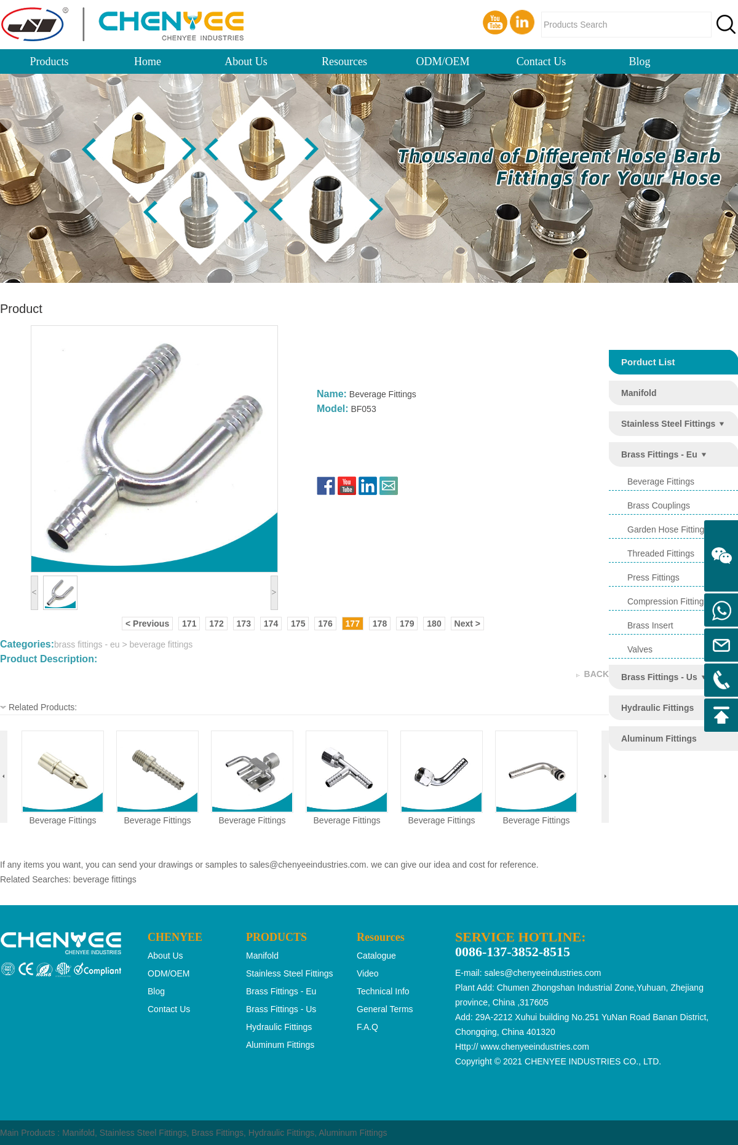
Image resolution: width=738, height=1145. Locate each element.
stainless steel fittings (668, 424)
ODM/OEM (442, 61)
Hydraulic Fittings (281, 1133)
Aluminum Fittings (353, 1133)
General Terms (385, 1009)
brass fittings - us (659, 677)
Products (49, 61)
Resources (344, 61)
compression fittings (667, 601)
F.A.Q (367, 1027)
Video (368, 973)
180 (434, 623)
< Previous (147, 623)
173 (244, 623)
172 (216, 623)
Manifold (78, 1133)
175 (298, 623)
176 (325, 623)
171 (189, 623)
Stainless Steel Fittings (143, 1133)
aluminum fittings (659, 738)
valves (640, 649)
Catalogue (376, 956)
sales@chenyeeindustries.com (307, 865)
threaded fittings (660, 553)
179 (407, 623)
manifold (639, 393)
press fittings (653, 577)
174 (271, 623)
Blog (639, 61)
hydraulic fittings (657, 708)
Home (147, 61)
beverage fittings (63, 820)
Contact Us (541, 61)
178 (380, 623)
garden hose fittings (667, 529)
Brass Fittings (217, 1133)
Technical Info (383, 991)
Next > (467, 623)
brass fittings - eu (659, 454)
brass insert (650, 625)
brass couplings (658, 505)
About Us (246, 61)
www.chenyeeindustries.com (534, 1047)
